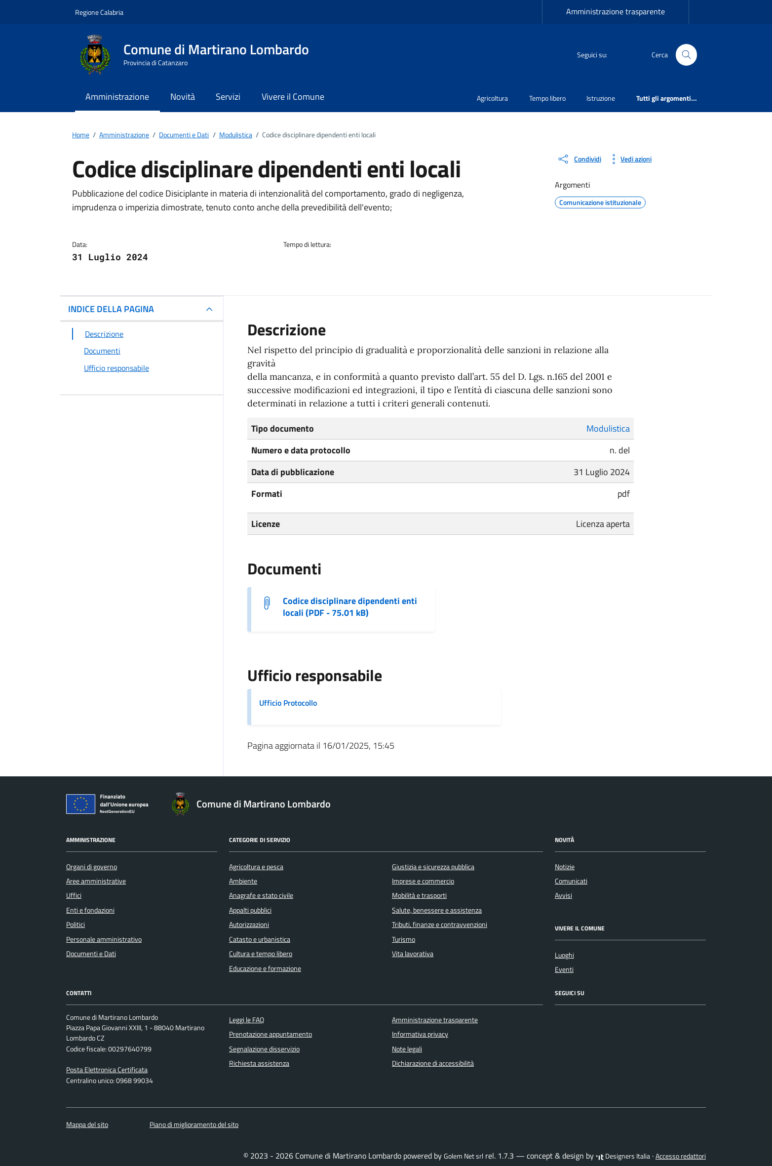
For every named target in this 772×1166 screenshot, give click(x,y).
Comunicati (571, 881)
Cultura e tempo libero (260, 953)
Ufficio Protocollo (288, 703)
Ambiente (243, 881)
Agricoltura (492, 98)
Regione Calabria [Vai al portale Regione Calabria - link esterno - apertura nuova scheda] (99, 12)
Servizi (228, 96)
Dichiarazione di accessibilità (433, 1063)
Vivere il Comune (293, 96)
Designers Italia (623, 1156)
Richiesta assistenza (259, 1063)
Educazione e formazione (265, 968)
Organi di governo (91, 866)
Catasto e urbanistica (259, 939)
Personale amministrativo (104, 939)
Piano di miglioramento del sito (194, 1124)
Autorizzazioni (249, 924)
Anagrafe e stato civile (261, 895)
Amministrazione (117, 96)
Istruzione (600, 98)
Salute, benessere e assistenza (437, 910)
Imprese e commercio (423, 881)
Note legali (407, 1049)
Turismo (403, 939)
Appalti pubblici (250, 910)
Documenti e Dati (91, 953)
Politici (75, 924)
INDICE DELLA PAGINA (111, 309)
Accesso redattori (681, 1156)
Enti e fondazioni (90, 910)
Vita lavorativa (412, 953)
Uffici (73, 895)
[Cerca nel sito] (686, 55)
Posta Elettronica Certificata (107, 1069)
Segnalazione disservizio (264, 1049)
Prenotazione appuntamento (270, 1034)
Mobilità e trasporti (419, 895)
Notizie (565, 866)
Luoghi (564, 955)
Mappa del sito (87, 1124)
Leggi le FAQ (246, 1019)
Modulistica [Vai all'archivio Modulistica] (608, 428)
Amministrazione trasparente (615, 11)
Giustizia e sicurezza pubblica (433, 866)
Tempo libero (547, 98)
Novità (182, 96)
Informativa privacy (420, 1034)
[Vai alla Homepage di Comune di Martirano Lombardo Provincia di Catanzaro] (198, 55)
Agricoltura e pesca (256, 866)
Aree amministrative (96, 881)
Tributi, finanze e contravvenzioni (439, 924)
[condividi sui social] (579, 159)
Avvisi (563, 895)
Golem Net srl (463, 1156)
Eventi (564, 969)
